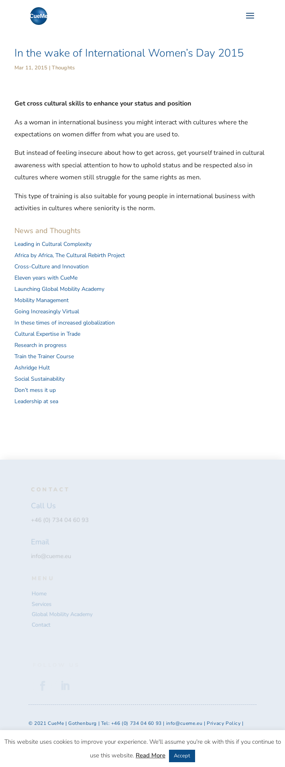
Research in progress (40, 345)
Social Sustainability (39, 379)
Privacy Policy (224, 723)
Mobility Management (41, 300)
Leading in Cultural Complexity (53, 244)
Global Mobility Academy (63, 614)
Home (40, 593)
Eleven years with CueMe (45, 278)
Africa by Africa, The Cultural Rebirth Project (69, 255)
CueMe (56, 723)
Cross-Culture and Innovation (51, 266)
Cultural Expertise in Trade (47, 334)
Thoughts (63, 67)
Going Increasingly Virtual (46, 311)
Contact (42, 624)
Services (42, 604)
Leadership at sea (36, 401)
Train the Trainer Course (44, 356)
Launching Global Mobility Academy (59, 289)
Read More (150, 755)
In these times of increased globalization (64, 323)
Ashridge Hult (32, 367)
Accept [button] (182, 755)
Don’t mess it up (35, 390)
